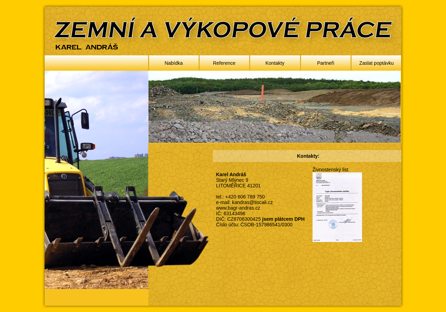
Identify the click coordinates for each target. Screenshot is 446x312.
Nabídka (173, 63)
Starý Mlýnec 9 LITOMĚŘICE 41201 (238, 182)
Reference (224, 63)
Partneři (325, 63)
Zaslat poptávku (376, 63)
